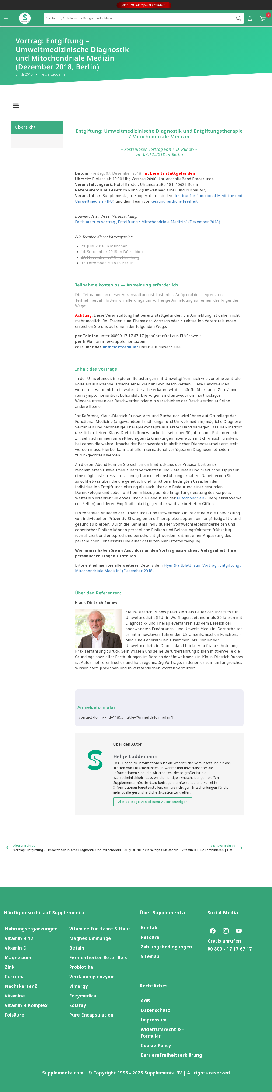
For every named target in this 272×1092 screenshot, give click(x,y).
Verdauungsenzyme (92, 976)
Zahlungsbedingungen (166, 947)
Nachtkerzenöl (22, 986)
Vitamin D (16, 948)
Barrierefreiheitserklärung (171, 1055)
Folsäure (14, 1015)
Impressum (154, 1020)
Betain (76, 948)
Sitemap (150, 956)
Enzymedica (82, 996)
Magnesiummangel (91, 938)
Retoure (150, 937)
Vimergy (78, 986)
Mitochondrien (190, 498)
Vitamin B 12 (19, 938)
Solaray (77, 1005)
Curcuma (15, 976)
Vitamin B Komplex (26, 1005)
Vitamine (15, 996)
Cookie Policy (156, 1045)
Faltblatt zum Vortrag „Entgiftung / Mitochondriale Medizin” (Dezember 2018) (147, 221)
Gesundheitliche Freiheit (174, 201)
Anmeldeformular (120, 347)
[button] (16, 105)
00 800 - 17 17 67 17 (230, 949)
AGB (145, 1001)
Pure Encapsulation (91, 1015)
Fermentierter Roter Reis (98, 957)
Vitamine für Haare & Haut (100, 929)
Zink (9, 967)
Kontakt (150, 927)
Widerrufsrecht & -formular (162, 1032)
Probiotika (81, 967)
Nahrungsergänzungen (31, 929)
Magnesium (18, 957)
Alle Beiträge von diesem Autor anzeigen (153, 801)
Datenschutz (155, 1010)
